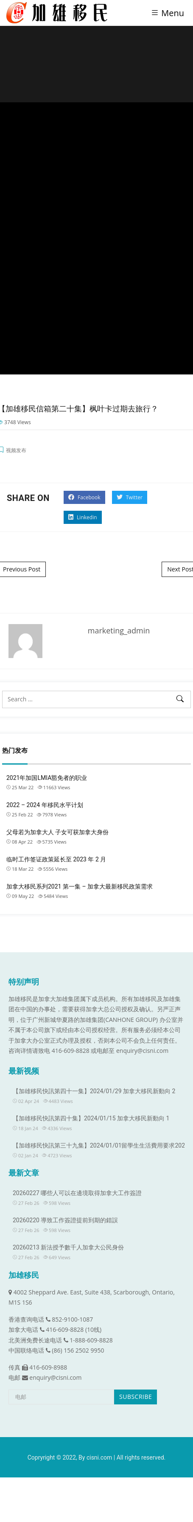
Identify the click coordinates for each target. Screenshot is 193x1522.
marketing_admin (119, 630)
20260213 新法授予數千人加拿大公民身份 (68, 1247)
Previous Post (21, 569)
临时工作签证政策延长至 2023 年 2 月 (56, 859)
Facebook (84, 497)
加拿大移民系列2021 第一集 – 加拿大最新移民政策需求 (79, 886)
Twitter (130, 497)
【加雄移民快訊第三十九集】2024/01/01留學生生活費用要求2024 (100, 1145)
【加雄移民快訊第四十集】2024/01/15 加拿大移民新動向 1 (91, 1118)
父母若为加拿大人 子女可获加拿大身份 (57, 832)
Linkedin (82, 517)
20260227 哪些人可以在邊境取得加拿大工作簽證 (77, 1193)
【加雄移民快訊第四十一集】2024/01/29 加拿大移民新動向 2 (94, 1091)
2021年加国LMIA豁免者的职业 (46, 777)
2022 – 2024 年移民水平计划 (44, 805)
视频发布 (16, 450)
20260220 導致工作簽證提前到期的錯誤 (65, 1220)
